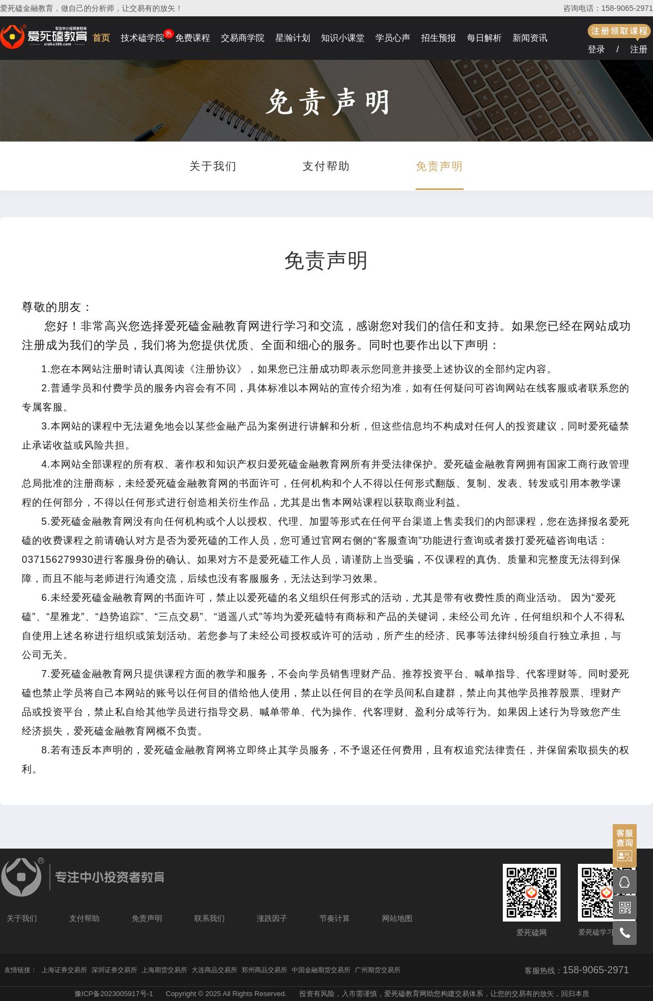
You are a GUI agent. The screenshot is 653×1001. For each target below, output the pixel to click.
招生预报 (438, 37)
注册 (639, 49)
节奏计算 (334, 918)
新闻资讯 (530, 37)
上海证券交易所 (64, 970)
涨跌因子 (272, 918)
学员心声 (392, 37)
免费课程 (192, 37)
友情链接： (20, 970)
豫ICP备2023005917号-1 (114, 994)
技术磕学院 (142, 37)
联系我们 (209, 918)
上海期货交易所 (164, 970)
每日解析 (484, 37)
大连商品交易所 (214, 970)
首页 (101, 37)
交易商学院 (242, 37)
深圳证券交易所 (114, 970)
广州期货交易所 (378, 970)
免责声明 (440, 166)
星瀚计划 (292, 37)
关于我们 (213, 166)
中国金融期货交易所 (321, 970)
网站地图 (397, 918)
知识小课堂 (343, 37)
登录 (596, 49)
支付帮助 (326, 166)
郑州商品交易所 (264, 970)
